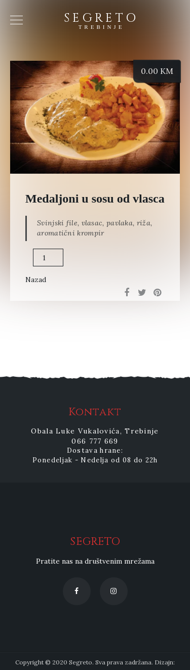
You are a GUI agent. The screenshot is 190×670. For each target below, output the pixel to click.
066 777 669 (94, 441)
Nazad (35, 279)
